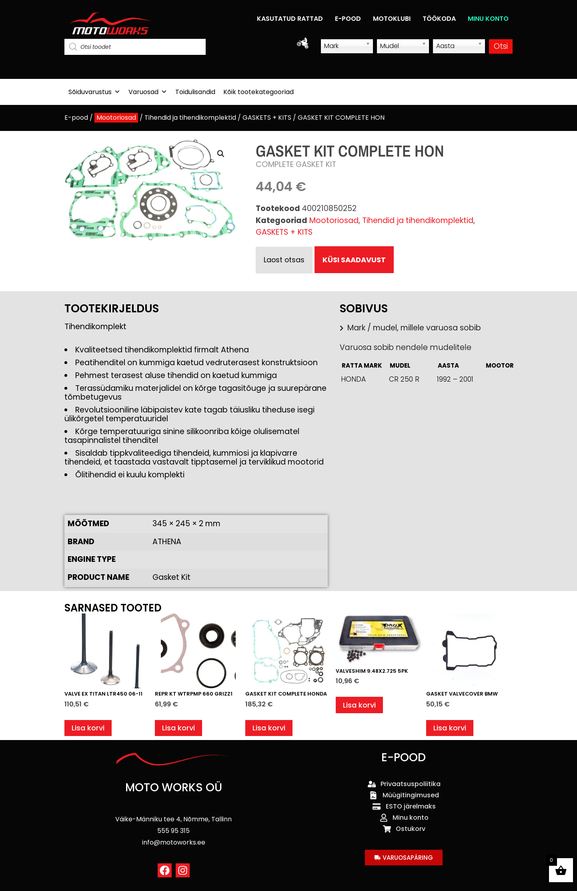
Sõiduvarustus (94, 92)
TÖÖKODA (439, 18)
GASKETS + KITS (266, 117)
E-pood (76, 117)
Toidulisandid (195, 92)
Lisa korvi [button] (89, 729)
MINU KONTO (488, 18)
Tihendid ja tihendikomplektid (190, 117)
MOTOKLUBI (392, 18)
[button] (221, 154)
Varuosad (147, 92)
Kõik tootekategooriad (258, 92)
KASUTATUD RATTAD (290, 18)
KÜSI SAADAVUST (356, 259)
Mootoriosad (116, 117)
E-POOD (348, 18)
